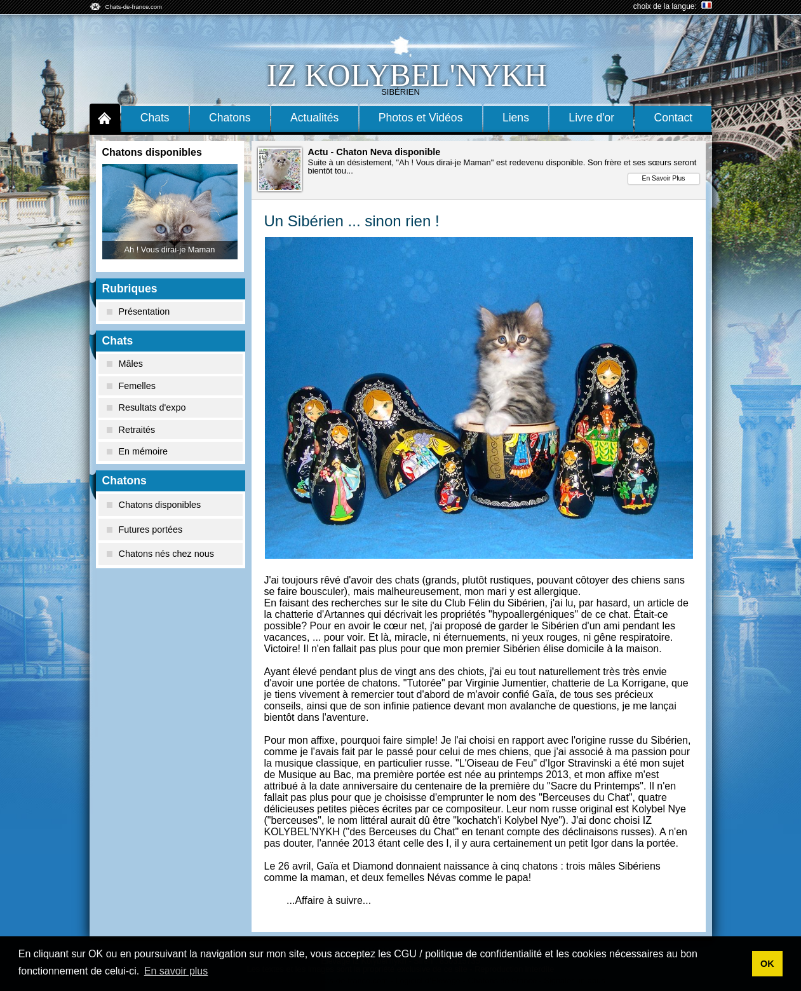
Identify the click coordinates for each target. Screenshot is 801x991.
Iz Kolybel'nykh (407, 75)
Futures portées (145, 529)
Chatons (230, 117)
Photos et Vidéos (421, 117)
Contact (673, 117)
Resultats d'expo (146, 407)
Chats (155, 117)
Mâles (125, 364)
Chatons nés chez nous (160, 554)
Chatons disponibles (154, 505)
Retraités (131, 430)
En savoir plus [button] (176, 971)
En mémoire (137, 451)
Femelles (131, 386)
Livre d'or (591, 117)
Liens (515, 117)
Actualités (314, 117)
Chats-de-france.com (134, 6)
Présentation (138, 311)
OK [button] (767, 964)
